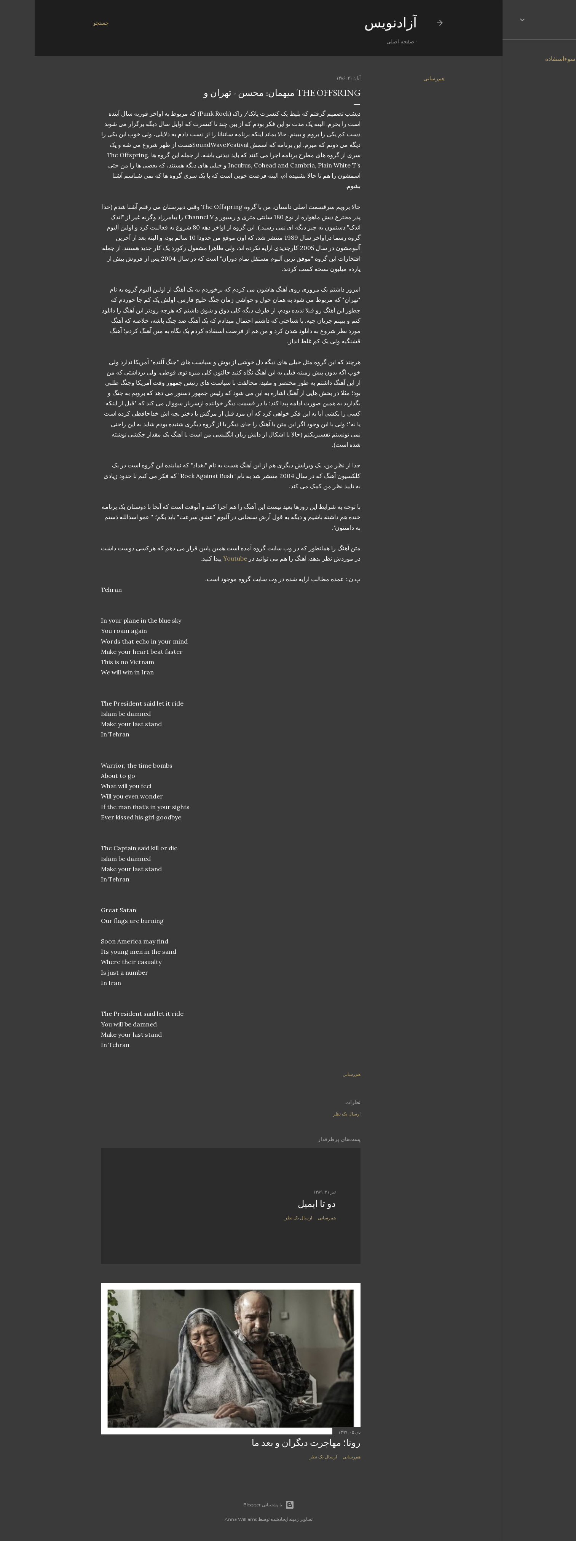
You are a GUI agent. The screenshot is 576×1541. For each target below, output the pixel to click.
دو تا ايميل (282, 1204)
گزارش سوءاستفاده (536, 58)
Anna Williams (206, 1519)
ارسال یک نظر (312, 1114)
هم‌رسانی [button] (399, 78)
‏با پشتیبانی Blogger (234, 1504)
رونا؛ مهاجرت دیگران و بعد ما (271, 1443)
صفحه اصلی (366, 41)
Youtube (200, 558)
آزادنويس (356, 23)
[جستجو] (66, 23)
